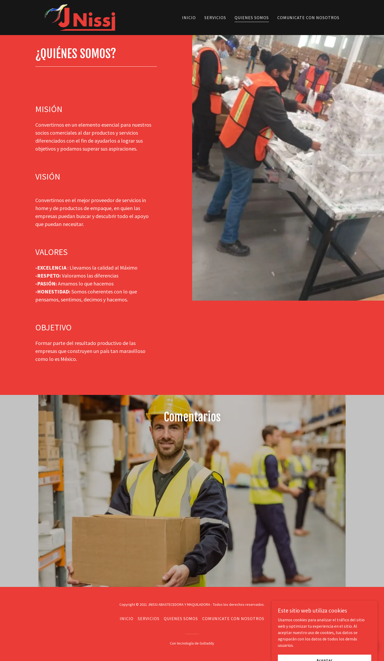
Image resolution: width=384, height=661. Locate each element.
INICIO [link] (189, 17)
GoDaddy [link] (207, 643)
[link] (80, 17)
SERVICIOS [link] (215, 17)
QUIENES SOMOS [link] (252, 17)
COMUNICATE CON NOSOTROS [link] (308, 17)
